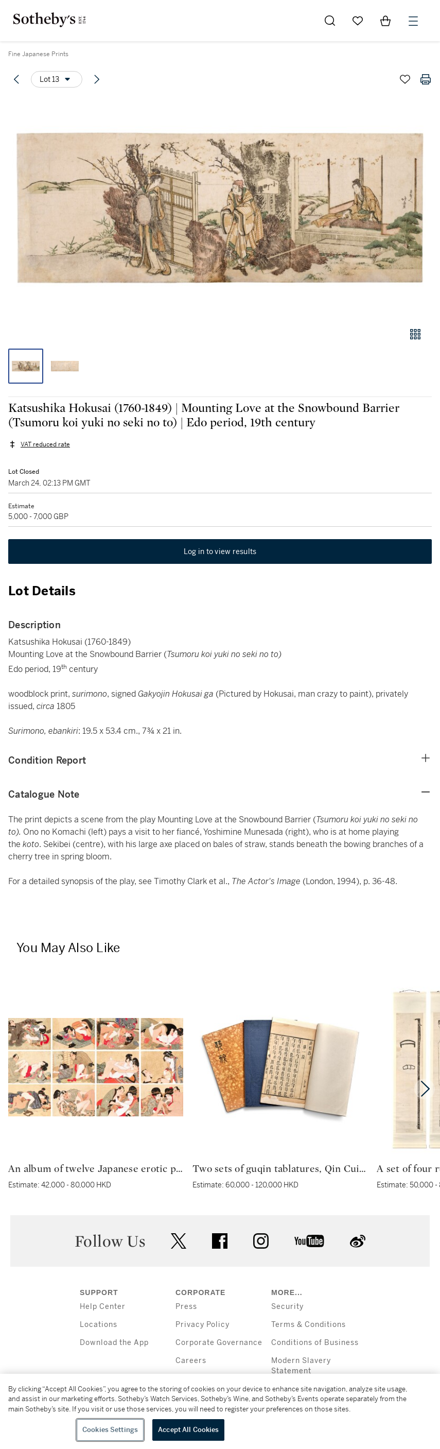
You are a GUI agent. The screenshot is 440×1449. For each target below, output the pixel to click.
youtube (309, 1241)
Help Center (103, 1306)
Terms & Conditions (308, 1324)
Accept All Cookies (188, 1429)
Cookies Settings (110, 1429)
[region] (220, 1411)
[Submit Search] (330, 20)
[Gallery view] (415, 334)
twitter (178, 1241)
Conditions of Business (315, 1342)
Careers (190, 1360)
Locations (98, 1324)
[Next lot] (96, 79)
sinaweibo (357, 1241)
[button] (220, 208)
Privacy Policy (202, 1324)
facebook (219, 1241)
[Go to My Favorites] (358, 20)
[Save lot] (405, 79)
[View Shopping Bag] (385, 20)
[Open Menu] (413, 21)
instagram (261, 1241)
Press (186, 1306)
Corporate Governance (218, 1342)
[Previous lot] (16, 79)
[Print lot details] (425, 79)
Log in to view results (220, 551)
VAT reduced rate (45, 444)
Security (287, 1306)
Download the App (114, 1342)
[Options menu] (56, 79)
